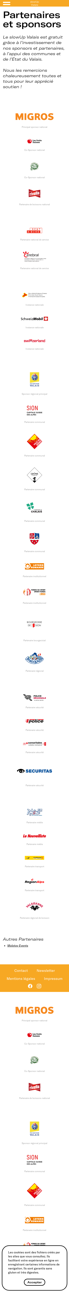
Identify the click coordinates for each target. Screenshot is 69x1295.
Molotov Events (17, 945)
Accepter (34, 1282)
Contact (21, 970)
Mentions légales (21, 978)
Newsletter (46, 970)
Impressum (53, 978)
